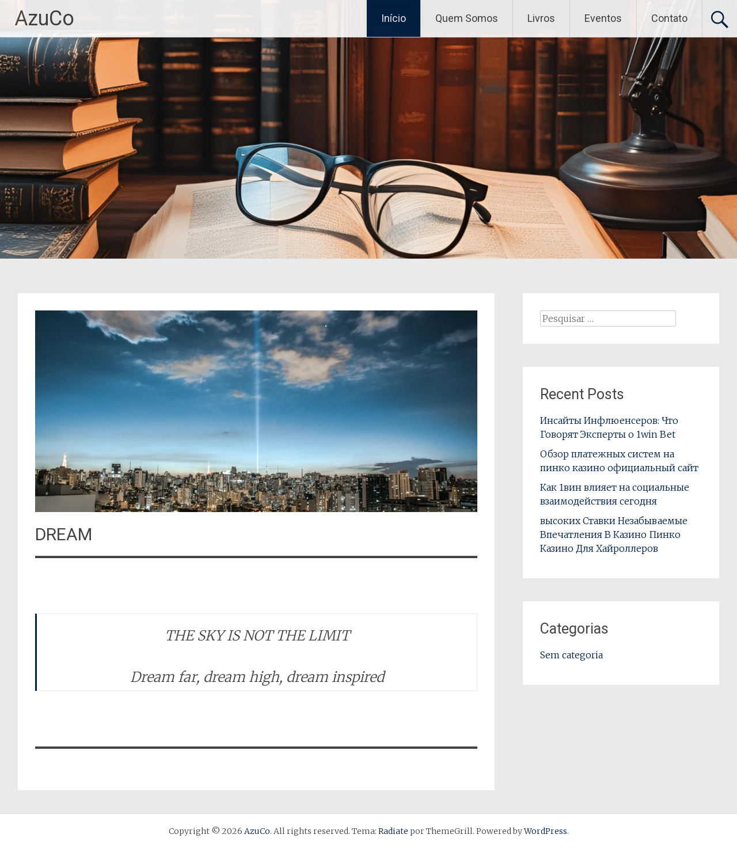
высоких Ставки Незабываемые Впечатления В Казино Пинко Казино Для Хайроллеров (613, 534)
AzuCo (44, 18)
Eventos (603, 18)
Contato (669, 18)
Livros (541, 18)
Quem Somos (466, 18)
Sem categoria (571, 655)
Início (393, 18)
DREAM (63, 534)
